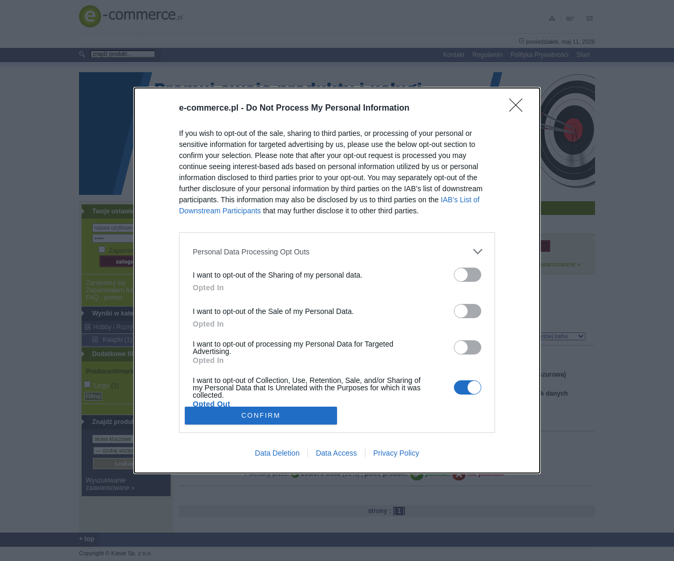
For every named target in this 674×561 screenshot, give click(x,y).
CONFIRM (261, 415)
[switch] (467, 275)
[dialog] (337, 280)
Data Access (336, 453)
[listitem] (337, 251)
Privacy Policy (396, 453)
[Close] (519, 109)
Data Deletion (277, 453)
